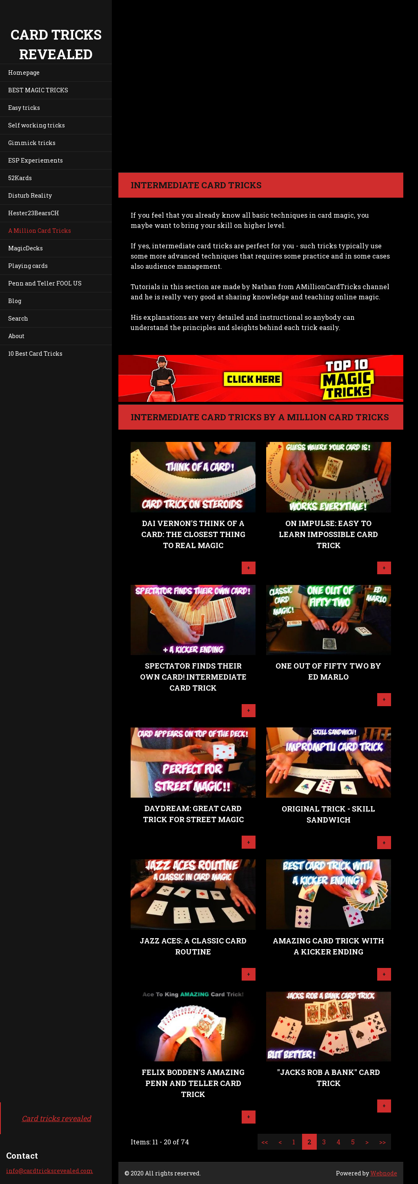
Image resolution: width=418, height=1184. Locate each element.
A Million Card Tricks (39, 230)
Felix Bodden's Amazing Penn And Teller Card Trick (193, 1083)
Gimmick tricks (32, 143)
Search (18, 318)
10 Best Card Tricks (35, 353)
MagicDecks (25, 248)
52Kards (20, 178)
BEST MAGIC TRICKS (38, 90)
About (16, 336)
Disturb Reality (30, 195)
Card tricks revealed (56, 1118)
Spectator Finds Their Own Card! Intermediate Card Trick (193, 677)
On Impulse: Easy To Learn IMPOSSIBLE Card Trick (328, 534)
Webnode (383, 1173)
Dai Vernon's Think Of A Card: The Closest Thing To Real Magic (193, 534)
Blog (14, 301)
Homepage (24, 72)
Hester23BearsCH (33, 213)
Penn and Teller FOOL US (45, 283)
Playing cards (28, 266)
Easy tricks (24, 107)
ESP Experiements (35, 160)
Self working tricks (36, 125)
